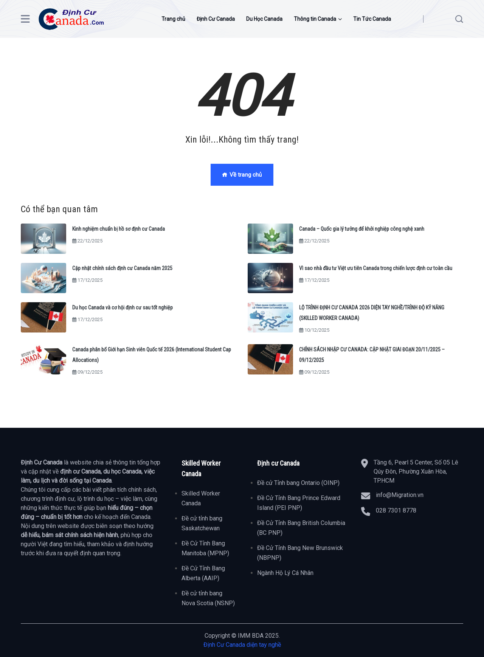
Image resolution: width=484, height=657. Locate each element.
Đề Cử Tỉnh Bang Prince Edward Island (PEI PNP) (298, 502)
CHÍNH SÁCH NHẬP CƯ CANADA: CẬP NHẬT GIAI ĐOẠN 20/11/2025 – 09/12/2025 (372, 354)
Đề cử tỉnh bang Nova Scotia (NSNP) (208, 598)
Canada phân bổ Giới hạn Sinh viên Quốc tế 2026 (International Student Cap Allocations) (151, 354)
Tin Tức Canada (372, 19)
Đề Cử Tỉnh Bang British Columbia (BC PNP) (301, 527)
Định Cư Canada (216, 19)
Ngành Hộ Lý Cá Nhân (285, 572)
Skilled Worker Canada (201, 498)
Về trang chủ (242, 174)
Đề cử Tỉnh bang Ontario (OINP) (298, 482)
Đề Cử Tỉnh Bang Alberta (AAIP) (203, 573)
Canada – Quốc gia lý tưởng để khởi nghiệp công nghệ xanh (361, 229)
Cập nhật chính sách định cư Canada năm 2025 (122, 268)
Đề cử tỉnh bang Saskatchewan (202, 523)
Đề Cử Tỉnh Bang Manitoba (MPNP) (205, 548)
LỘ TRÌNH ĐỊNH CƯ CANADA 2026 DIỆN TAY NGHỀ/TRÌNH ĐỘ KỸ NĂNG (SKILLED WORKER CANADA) (371, 312)
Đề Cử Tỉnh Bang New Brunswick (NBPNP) (300, 552)
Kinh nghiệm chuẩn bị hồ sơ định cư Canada (118, 229)
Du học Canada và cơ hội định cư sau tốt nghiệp (122, 307)
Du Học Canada (264, 19)
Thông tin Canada (315, 19)
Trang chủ (173, 19)
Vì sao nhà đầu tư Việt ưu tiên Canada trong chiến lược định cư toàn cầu (375, 268)
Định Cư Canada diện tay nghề (242, 644)
